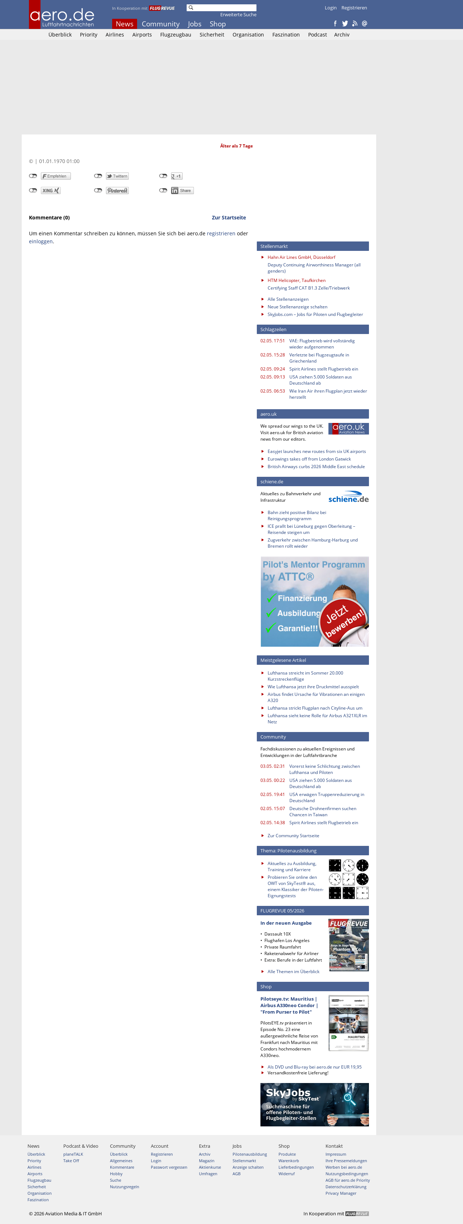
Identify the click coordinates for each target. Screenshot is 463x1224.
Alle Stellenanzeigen (288, 299)
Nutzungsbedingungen (347, 1173)
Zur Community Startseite (293, 836)
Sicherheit (212, 34)
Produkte (287, 1154)
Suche (115, 1180)
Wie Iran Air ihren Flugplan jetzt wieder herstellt (328, 394)
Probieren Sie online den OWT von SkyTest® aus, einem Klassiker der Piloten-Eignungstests (296, 886)
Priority (88, 34)
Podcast (317, 34)
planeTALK (73, 1154)
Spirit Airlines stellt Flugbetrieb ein (323, 369)
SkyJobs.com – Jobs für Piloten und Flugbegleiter (315, 314)
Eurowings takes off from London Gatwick (309, 459)
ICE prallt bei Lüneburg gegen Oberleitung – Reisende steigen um (311, 529)
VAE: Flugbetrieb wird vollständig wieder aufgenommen (322, 344)
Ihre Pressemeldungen (346, 1160)
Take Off (71, 1160)
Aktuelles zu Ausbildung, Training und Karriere (292, 866)
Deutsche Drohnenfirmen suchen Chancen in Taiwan (322, 811)
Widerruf (287, 1173)
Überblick (60, 34)
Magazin (206, 1160)
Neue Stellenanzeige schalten (297, 307)
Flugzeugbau (175, 34)
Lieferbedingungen (296, 1167)
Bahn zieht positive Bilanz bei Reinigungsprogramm (297, 515)
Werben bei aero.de (344, 1167)
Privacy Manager (341, 1193)
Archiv (341, 34)
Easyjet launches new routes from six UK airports (317, 451)
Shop (218, 24)
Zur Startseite (229, 217)
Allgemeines (121, 1160)
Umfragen (208, 1173)
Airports (142, 34)
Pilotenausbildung (250, 1154)
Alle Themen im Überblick (293, 971)
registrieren (221, 233)
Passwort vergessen (169, 1167)
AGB (237, 1173)
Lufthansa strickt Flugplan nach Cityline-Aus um (315, 708)
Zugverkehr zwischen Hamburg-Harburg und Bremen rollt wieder (313, 543)
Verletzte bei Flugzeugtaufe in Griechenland (319, 358)
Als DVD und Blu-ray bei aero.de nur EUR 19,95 (315, 1067)
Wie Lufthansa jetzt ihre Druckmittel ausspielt (313, 687)
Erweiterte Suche (238, 14)
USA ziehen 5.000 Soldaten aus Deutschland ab (320, 380)
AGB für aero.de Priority (348, 1180)
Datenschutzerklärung (346, 1186)
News (124, 24)
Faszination (286, 34)
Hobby (116, 1173)
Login (331, 7)
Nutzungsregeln (124, 1186)
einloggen (41, 241)
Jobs (194, 24)
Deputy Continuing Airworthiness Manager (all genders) (314, 268)
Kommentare (122, 1167)
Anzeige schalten (248, 1167)
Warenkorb (289, 1160)
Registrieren (354, 7)
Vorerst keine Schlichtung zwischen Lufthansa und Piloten (324, 769)
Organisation (248, 34)
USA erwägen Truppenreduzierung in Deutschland (326, 797)
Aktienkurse (210, 1167)
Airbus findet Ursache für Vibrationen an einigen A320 (316, 697)
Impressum (336, 1154)
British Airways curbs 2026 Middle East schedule (316, 466)
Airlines (115, 34)
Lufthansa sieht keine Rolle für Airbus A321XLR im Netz (317, 718)
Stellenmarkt (244, 1160)
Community (161, 24)
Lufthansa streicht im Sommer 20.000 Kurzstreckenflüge (305, 676)
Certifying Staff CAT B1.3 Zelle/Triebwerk (309, 288)
